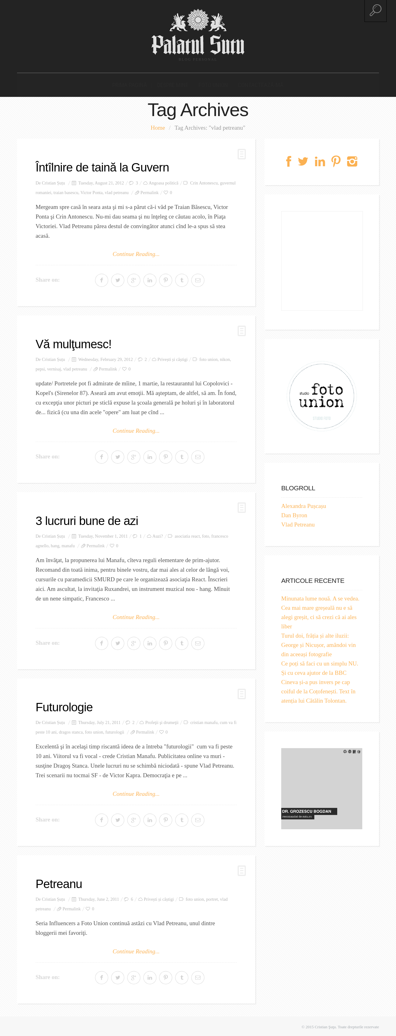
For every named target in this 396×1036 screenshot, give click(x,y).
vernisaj (54, 367)
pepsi (40, 367)
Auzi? (158, 534)
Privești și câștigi (172, 358)
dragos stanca (71, 730)
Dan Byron (294, 514)
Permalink (149, 191)
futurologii (114, 730)
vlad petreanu (117, 191)
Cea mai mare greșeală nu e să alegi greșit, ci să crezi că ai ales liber (319, 615)
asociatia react (187, 534)
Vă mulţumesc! (75, 342)
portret (212, 897)
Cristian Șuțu (53, 181)
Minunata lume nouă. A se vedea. (320, 597)
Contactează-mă (255, 83)
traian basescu (66, 191)
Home (158, 126)
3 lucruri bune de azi (89, 519)
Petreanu (60, 882)
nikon (225, 358)
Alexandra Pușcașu (303, 504)
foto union (209, 358)
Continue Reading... (136, 252)
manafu (68, 544)
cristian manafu (203, 720)
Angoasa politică (164, 181)
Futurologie (65, 705)
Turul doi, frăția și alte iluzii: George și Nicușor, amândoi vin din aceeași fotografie (318, 643)
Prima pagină (135, 83)
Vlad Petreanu (298, 523)
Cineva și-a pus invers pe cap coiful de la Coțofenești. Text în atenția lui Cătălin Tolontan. (318, 690)
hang (55, 544)
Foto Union (212, 83)
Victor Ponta (91, 191)
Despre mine (175, 83)
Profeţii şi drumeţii (162, 720)
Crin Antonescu (204, 181)
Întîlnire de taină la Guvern (105, 166)
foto (205, 534)
